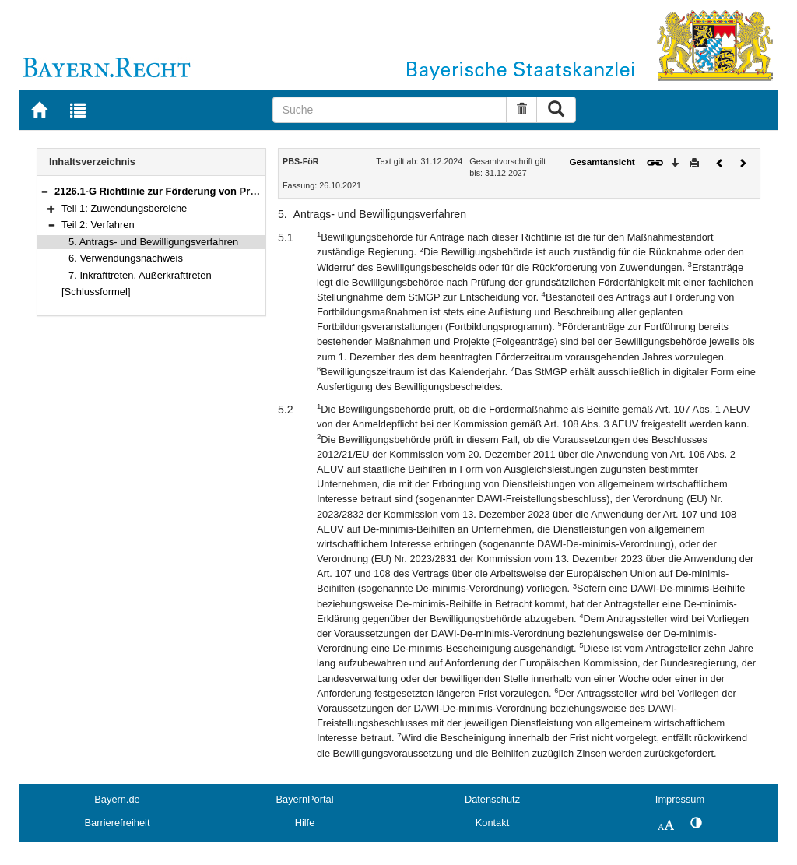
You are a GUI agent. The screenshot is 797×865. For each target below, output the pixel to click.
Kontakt (492, 822)
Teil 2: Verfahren (98, 224)
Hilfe (305, 822)
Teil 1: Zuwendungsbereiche (124, 208)
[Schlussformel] (96, 291)
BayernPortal (305, 799)
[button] (44, 191)
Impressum (679, 799)
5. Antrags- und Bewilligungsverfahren (153, 242)
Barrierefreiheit (117, 822)
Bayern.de (116, 799)
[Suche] (389, 110)
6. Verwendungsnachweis (125, 258)
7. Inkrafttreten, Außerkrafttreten (140, 275)
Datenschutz (492, 799)
